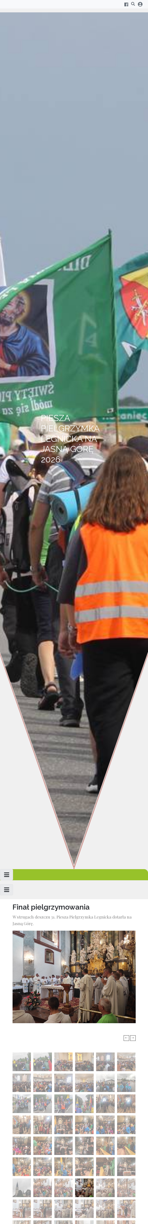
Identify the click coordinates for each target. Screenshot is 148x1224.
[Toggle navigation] (6, 874)
